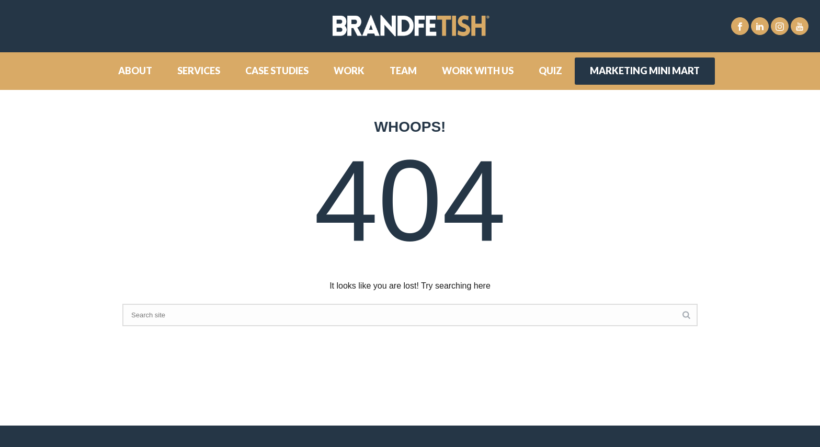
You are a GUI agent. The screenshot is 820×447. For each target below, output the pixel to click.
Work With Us (478, 70)
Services (198, 70)
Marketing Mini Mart (645, 70)
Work (349, 70)
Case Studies (277, 70)
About (135, 70)
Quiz (550, 70)
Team (403, 70)
